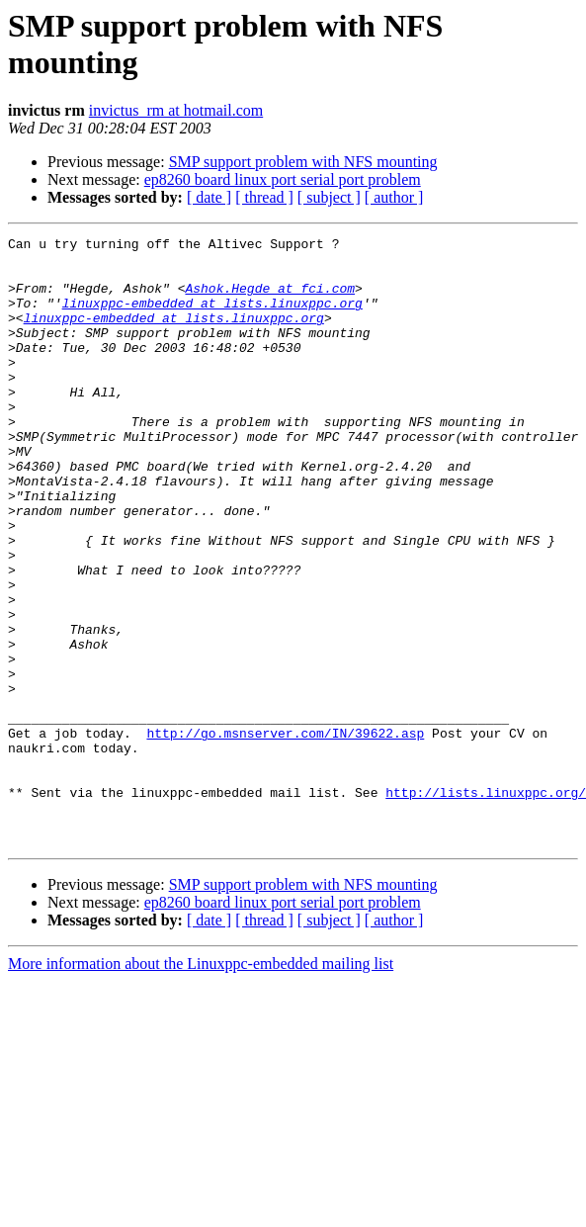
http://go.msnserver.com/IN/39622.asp (285, 833)
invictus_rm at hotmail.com (176, 110)
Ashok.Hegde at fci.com (270, 299)
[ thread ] (264, 197)
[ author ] (394, 197)
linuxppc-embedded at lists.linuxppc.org (212, 317)
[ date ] (209, 197)
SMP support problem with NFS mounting (303, 161)
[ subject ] (329, 197)
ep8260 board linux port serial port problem (282, 179)
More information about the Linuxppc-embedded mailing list (200, 1085)
